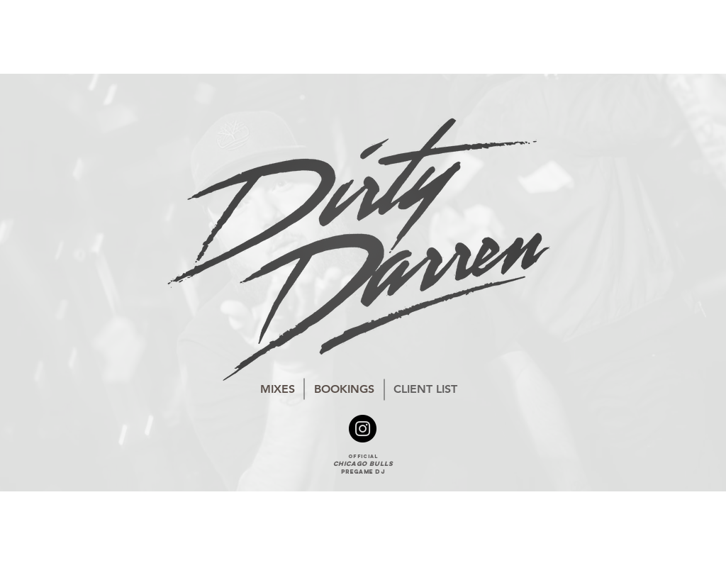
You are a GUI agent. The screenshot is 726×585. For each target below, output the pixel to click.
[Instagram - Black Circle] (362, 428)
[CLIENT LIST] (425, 389)
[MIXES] (277, 389)
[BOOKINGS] (343, 389)
